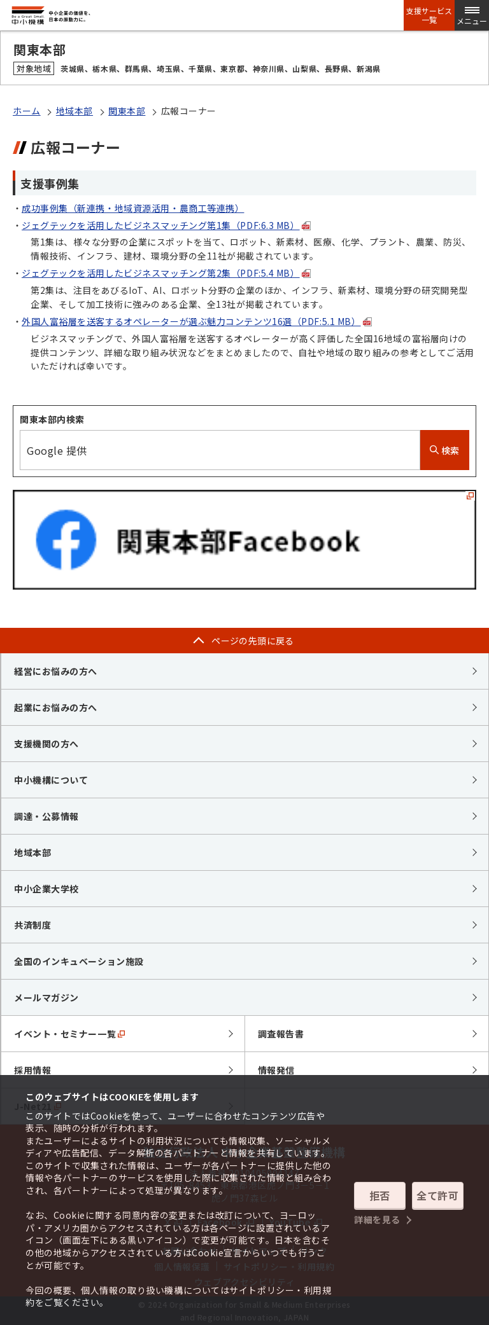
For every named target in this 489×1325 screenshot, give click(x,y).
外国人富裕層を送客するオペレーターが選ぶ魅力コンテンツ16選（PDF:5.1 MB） (197, 321)
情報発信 (276, 1070)
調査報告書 (281, 1033)
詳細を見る (377, 1219)
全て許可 (437, 1195)
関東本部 (126, 110)
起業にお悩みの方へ (55, 707)
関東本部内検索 (52, 419)
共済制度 (32, 925)
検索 (445, 450)
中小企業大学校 (46, 888)
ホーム (27, 110)
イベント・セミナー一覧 (69, 1033)
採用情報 (32, 1070)
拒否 (379, 1195)
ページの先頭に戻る (252, 640)
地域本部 (74, 110)
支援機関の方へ (46, 743)
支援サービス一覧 (429, 15)
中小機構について (51, 779)
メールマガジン (46, 997)
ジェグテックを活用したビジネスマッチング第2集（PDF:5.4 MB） (166, 273)
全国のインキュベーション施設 (79, 961)
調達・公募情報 (46, 816)
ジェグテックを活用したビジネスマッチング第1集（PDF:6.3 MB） (166, 225)
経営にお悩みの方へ (55, 671)
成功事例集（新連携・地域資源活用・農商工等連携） (133, 208)
